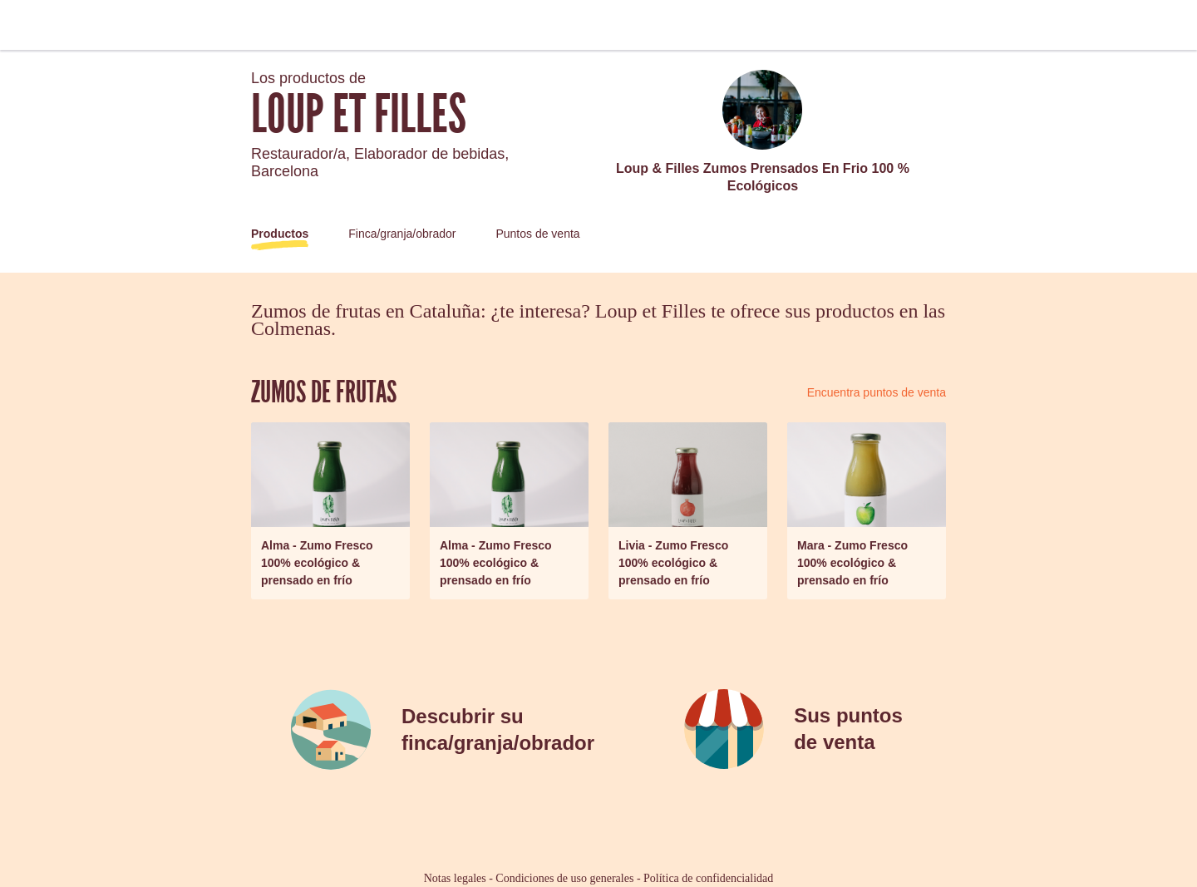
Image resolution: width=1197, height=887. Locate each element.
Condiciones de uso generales (564, 878)
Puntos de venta (537, 233)
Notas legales (455, 878)
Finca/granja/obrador (402, 233)
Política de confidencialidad (708, 878)
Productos (279, 233)
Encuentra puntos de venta (876, 392)
